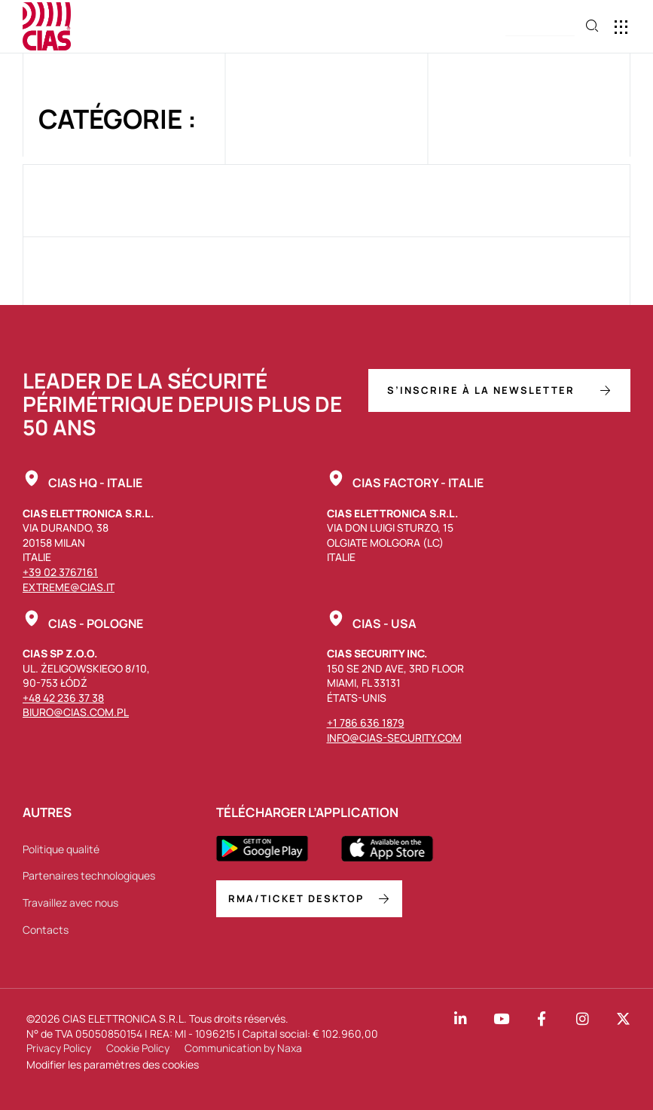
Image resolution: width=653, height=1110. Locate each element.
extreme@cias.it (68, 587)
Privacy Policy (58, 1048)
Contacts (46, 929)
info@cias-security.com (394, 737)
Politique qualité (61, 849)
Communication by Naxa (243, 1048)
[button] (540, 27)
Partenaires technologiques (89, 875)
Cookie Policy (137, 1048)
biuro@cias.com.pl (76, 712)
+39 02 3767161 (60, 572)
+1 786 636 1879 (365, 722)
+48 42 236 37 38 (63, 698)
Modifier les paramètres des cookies (112, 1064)
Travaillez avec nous (70, 902)
